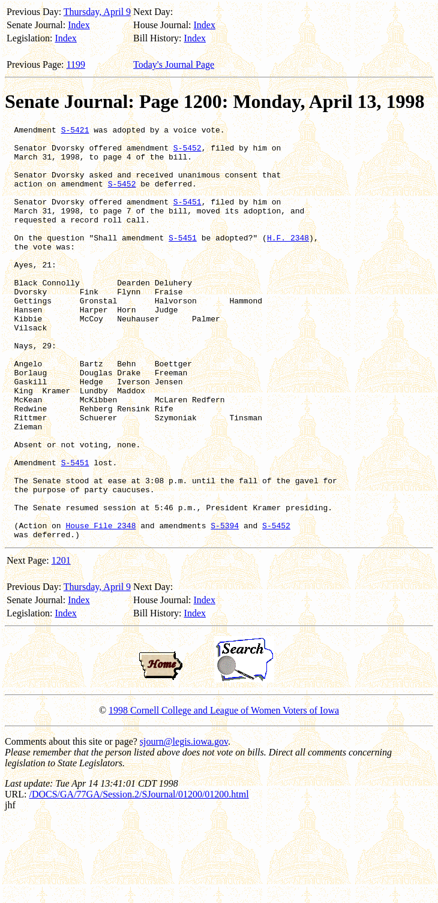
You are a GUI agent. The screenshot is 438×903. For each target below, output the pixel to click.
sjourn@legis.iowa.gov (184, 824)
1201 (61, 643)
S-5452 (187, 153)
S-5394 (225, 606)
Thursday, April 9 (97, 12)
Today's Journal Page (173, 64)
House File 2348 (100, 606)
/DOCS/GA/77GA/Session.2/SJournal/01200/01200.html (138, 877)
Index (78, 25)
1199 (76, 64)
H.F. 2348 (288, 260)
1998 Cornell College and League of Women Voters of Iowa (224, 793)
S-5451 (187, 217)
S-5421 (75, 131)
